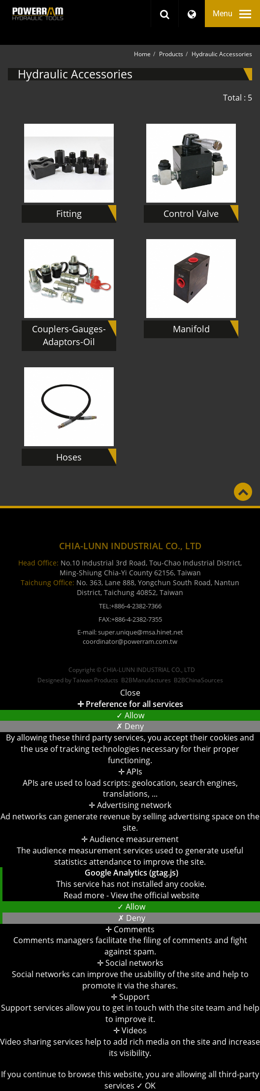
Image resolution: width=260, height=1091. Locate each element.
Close (130, 692)
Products (171, 54)
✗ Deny (130, 726)
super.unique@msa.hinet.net (140, 632)
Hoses (69, 457)
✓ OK (146, 1085)
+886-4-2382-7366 (136, 605)
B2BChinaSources (198, 680)
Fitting (69, 213)
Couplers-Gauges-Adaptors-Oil (69, 335)
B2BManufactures (146, 680)
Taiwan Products (95, 680)
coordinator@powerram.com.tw (130, 641)
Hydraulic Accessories (222, 54)
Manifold (191, 329)
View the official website (155, 895)
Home (142, 54)
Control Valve (191, 213)
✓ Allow (130, 715)
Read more (85, 895)
